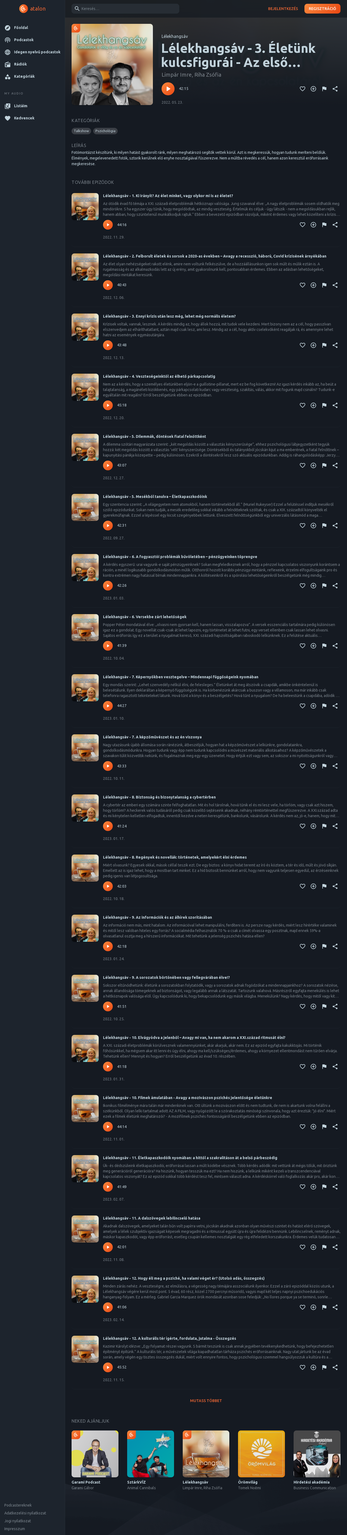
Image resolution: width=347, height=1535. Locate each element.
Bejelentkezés (283, 9)
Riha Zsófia (207, 74)
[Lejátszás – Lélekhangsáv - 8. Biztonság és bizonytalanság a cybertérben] (108, 826)
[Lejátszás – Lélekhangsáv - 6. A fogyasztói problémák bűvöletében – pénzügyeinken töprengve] (108, 586)
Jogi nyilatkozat (17, 1521)
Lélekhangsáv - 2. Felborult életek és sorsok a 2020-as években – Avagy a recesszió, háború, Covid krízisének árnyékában (214, 256)
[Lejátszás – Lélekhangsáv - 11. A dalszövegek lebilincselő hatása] (108, 1247)
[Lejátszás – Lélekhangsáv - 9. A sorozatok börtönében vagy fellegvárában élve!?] (108, 1006)
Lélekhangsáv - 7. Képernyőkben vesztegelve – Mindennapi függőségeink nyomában (180, 677)
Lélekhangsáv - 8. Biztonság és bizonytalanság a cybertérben (159, 797)
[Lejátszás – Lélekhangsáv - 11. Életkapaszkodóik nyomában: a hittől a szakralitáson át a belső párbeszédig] (108, 1187)
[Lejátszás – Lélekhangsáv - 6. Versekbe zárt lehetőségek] (108, 646)
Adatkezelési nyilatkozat (25, 1513)
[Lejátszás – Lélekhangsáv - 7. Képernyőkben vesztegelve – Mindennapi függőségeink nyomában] (108, 706)
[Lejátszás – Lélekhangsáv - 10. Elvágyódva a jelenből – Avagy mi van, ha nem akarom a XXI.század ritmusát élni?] (108, 1066)
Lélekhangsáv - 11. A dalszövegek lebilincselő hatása (151, 1218)
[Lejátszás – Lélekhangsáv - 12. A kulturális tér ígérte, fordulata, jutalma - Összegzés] (108, 1367)
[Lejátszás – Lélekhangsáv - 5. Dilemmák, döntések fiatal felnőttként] (108, 465)
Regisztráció (322, 9)
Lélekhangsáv (175, 36)
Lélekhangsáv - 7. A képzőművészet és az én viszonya (152, 737)
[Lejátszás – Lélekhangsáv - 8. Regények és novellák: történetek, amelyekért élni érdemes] (108, 886)
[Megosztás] (335, 88)
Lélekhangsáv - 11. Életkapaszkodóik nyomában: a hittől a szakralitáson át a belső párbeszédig (190, 1158)
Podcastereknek (18, 1505)
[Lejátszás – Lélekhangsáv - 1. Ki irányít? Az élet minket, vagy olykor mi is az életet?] (108, 225)
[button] (32, 28)
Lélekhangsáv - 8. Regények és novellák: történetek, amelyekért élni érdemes (175, 857)
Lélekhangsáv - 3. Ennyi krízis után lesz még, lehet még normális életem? (169, 316)
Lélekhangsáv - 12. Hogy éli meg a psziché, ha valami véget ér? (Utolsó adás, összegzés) (184, 1278)
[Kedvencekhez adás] (302, 88)
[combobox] (124, 8)
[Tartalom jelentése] (324, 88)
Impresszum (14, 1529)
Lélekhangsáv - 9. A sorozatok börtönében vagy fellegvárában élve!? (166, 977)
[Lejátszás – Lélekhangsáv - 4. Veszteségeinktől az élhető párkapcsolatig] (108, 405)
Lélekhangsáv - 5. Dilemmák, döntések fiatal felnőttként (154, 436)
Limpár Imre (177, 74)
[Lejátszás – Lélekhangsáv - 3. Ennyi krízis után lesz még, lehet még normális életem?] (108, 345)
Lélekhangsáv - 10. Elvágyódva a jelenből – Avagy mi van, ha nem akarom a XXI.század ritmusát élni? (194, 1037)
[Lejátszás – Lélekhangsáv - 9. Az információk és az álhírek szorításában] (108, 946)
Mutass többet (206, 1401)
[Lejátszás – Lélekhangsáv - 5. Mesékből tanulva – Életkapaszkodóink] (108, 525)
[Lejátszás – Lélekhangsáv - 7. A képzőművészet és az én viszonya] (108, 766)
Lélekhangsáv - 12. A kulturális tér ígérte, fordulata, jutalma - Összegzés (169, 1338)
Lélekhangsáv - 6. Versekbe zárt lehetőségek (145, 617)
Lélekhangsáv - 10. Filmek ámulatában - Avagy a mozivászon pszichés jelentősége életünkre (187, 1098)
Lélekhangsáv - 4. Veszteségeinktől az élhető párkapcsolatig (159, 376)
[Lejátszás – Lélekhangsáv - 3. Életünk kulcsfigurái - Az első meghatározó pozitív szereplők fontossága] (168, 88)
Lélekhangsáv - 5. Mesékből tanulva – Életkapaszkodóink (155, 496)
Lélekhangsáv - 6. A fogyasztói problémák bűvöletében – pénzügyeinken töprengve (180, 557)
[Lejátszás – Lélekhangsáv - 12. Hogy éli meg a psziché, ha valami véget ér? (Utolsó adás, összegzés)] (108, 1307)
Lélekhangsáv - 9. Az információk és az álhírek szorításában (157, 917)
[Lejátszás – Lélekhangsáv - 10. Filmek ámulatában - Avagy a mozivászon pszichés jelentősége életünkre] (108, 1127)
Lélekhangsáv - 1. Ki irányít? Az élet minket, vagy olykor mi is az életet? (168, 196)
